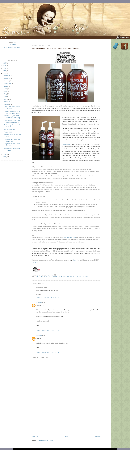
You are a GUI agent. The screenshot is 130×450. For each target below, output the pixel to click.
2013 (4, 68)
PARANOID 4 (8, 132)
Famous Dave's (67, 144)
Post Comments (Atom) (46, 440)
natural (76, 276)
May (5, 94)
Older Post (98, 436)
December (7, 76)
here (74, 260)
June (5, 91)
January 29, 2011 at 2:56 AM (47, 297)
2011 (4, 73)
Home (66, 436)
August (6, 86)
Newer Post (35, 436)
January (6, 104)
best (38, 276)
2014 (4, 65)
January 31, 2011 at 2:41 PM (47, 353)
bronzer (44, 276)
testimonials (35, 262)
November (7, 78)
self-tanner (83, 276)
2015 (4, 63)
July (5, 89)
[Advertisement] (47, 419)
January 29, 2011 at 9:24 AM (47, 330)
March (6, 99)
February (7, 102)
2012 (4, 71)
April (5, 96)
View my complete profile (12, 47)
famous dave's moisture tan (62, 276)
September (7, 83)
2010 (4, 154)
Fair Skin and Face (70, 237)
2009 (4, 157)
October (6, 81)
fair (49, 276)
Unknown (13, 44)
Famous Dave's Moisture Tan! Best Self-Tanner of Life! (55, 49)
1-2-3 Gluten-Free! (9, 129)
